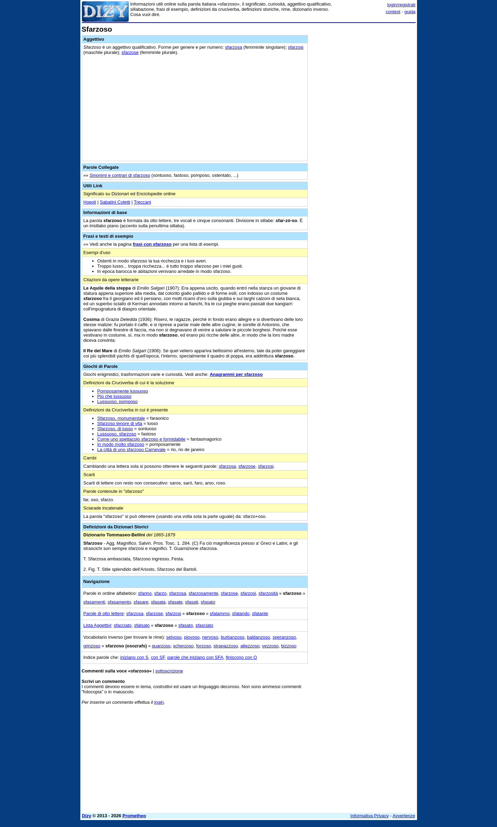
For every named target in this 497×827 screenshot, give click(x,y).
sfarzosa (233, 47)
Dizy (86, 815)
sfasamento (119, 602)
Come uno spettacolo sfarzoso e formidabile (141, 439)
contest (393, 11)
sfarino (145, 593)
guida (410, 11)
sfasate (175, 602)
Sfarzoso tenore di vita (119, 423)
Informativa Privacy (369, 815)
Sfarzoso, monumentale (121, 418)
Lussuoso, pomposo (117, 401)
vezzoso (270, 645)
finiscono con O (241, 657)
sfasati (191, 602)
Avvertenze (404, 815)
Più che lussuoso (114, 396)
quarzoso (161, 645)
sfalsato (142, 625)
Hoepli (89, 202)
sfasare (141, 602)
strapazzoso (226, 645)
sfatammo (220, 613)
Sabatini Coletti (115, 202)
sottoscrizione (169, 671)
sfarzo (160, 593)
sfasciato (204, 625)
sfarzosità (268, 593)
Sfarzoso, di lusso (115, 428)
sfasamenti (94, 602)
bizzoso (288, 645)
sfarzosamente (203, 593)
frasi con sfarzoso (152, 244)
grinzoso (92, 645)
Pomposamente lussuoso (122, 391)
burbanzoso (233, 637)
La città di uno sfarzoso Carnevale (131, 449)
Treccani (142, 202)
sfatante (260, 613)
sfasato (208, 602)
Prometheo (134, 815)
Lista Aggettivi (97, 625)
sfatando (240, 613)
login (158, 702)
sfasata (158, 602)
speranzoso (284, 637)
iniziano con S (134, 657)
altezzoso (249, 645)
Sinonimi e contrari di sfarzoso (120, 175)
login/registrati (401, 4)
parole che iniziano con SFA (195, 657)
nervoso (210, 637)
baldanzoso (258, 637)
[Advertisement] (363, 129)
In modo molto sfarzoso (120, 444)
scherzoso (183, 645)
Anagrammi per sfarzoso (236, 374)
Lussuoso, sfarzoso (116, 433)
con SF (158, 657)
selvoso (174, 637)
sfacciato (122, 625)
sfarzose (129, 52)
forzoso (203, 645)
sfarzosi (296, 47)
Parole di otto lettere (103, 613)
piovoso (192, 637)
